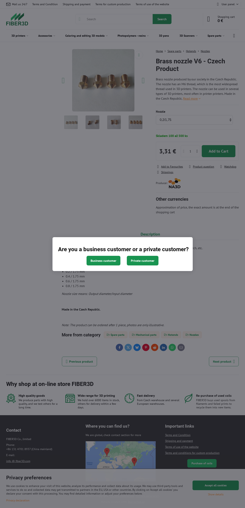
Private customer (142, 261)
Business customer (103, 261)
